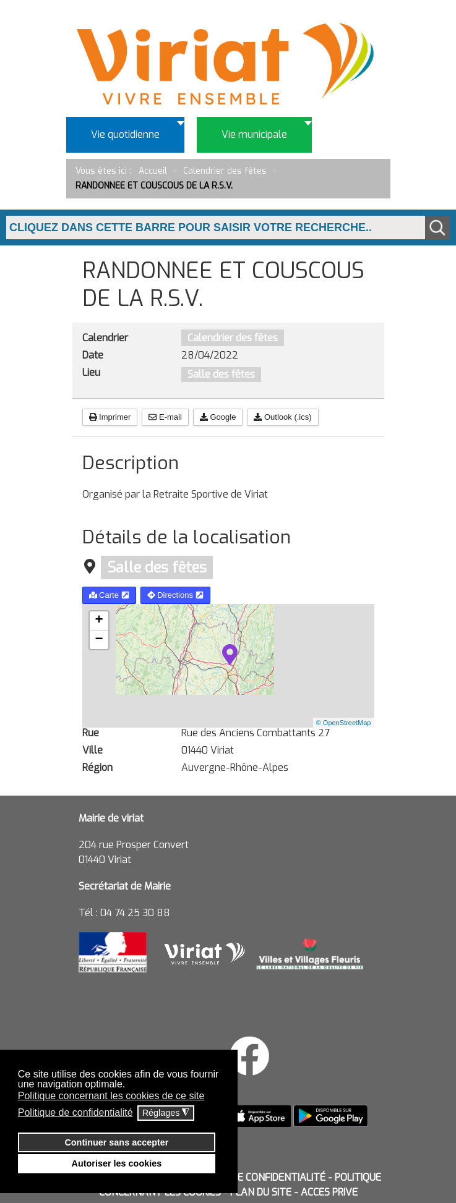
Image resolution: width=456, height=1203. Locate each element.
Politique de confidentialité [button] (75, 1112)
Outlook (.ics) (282, 417)
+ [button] (99, 620)
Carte (109, 595)
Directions (175, 595)
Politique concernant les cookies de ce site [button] (111, 1095)
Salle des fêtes (221, 374)
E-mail (164, 417)
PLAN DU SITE (260, 1192)
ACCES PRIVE (329, 1192)
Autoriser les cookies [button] (117, 1163)
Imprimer (110, 417)
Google (218, 417)
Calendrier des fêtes (232, 337)
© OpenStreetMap (343, 722)
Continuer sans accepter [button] (116, 1142)
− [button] (99, 640)
